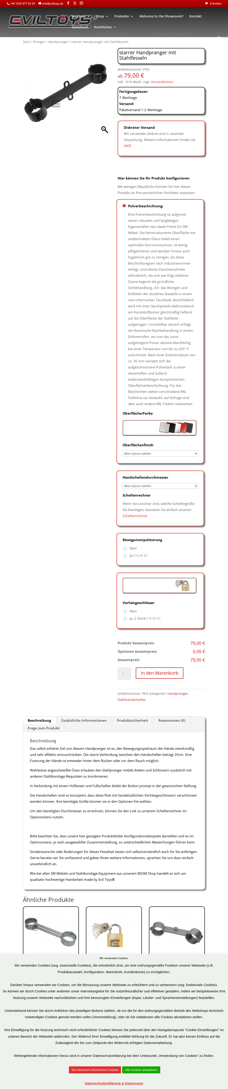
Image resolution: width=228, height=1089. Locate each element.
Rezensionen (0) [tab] (171, 720)
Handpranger (58, 42)
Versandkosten (162, 82)
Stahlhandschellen (132, 699)
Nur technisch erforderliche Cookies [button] (95, 1070)
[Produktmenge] (124, 673)
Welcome (79, 16)
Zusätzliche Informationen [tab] (84, 720)
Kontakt (195, 16)
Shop (100, 16)
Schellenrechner (135, 515)
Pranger (39, 42)
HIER (127, 145)
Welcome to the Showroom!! (161, 16)
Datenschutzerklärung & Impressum (114, 1083)
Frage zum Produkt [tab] (44, 728)
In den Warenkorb (159, 673)
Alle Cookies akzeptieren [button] (141, 1070)
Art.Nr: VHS (114, 953)
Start (26, 42)
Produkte (121, 16)
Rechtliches (103, 27)
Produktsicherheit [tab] (132, 720)
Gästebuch (80, 27)
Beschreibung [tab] (39, 720)
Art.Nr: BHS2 (51, 953)
